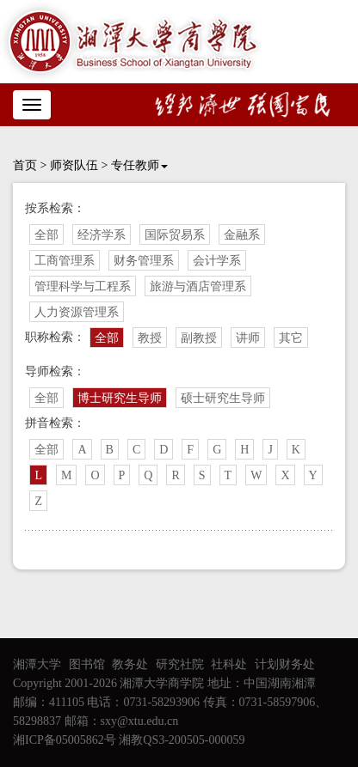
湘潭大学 (37, 664)
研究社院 (180, 664)
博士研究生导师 (119, 398)
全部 (46, 234)
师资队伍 (74, 165)
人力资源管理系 (76, 312)
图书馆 (87, 664)
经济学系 (101, 234)
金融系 (242, 234)
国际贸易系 (175, 234)
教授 (150, 338)
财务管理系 (144, 260)
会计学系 (217, 260)
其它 (291, 338)
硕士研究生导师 (223, 398)
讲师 (248, 338)
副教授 (199, 338)
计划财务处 (285, 664)
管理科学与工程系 (82, 286)
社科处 (229, 664)
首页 (25, 165)
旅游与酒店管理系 (198, 286)
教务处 (130, 664)
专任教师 (139, 165)
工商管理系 (64, 260)
